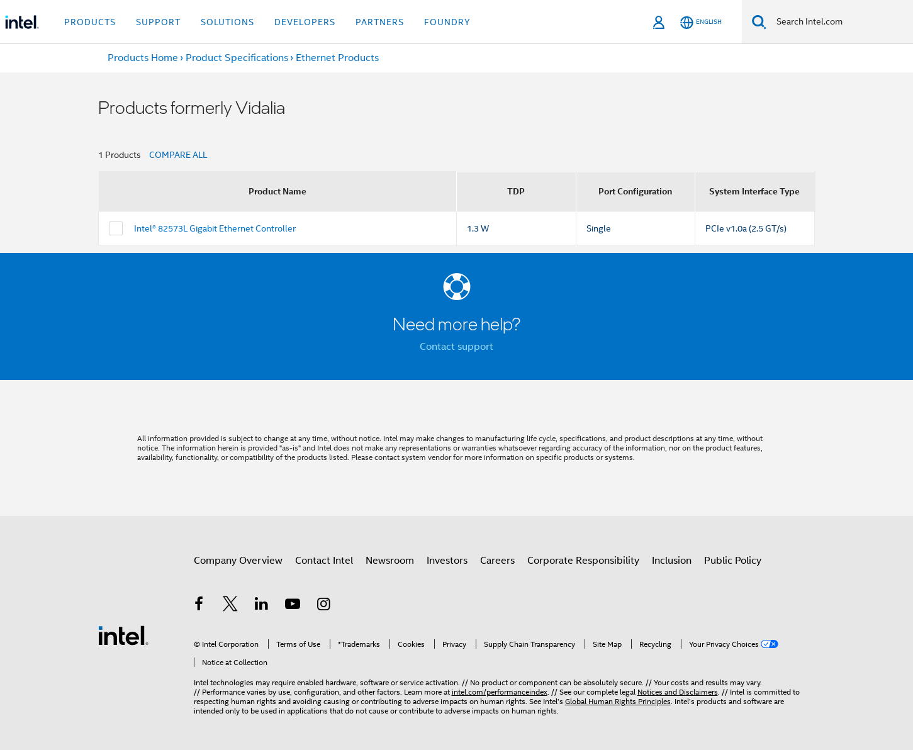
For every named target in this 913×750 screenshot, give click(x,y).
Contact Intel (324, 560)
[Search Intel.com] (839, 22)
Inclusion (672, 560)
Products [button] (90, 22)
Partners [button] (380, 22)
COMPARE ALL (178, 154)
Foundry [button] (447, 22)
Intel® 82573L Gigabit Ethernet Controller (215, 228)
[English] (701, 22)
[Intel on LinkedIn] (261, 606)
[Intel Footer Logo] (123, 635)
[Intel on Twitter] (230, 606)
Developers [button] (304, 22)
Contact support (456, 346)
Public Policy (732, 560)
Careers (497, 560)
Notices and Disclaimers (677, 692)
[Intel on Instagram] (324, 606)
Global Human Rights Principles (618, 701)
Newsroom (390, 560)
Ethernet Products (337, 58)
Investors (447, 560)
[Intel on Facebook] (199, 606)
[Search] (759, 22)
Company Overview (238, 560)
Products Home (143, 58)
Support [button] (158, 22)
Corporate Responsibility (583, 560)
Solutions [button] (227, 22)
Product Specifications (237, 58)
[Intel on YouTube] (292, 606)
